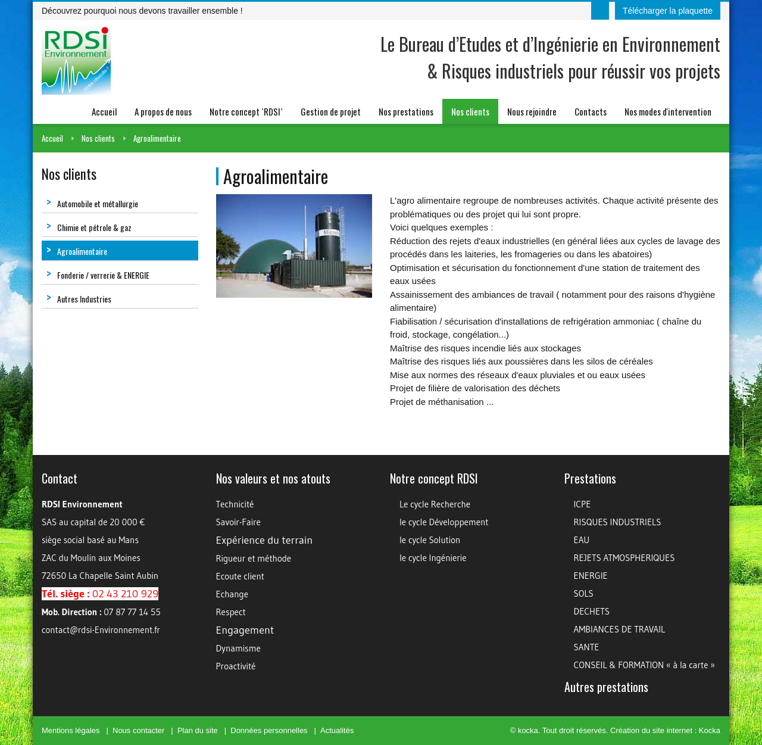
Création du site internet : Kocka (665, 730)
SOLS (584, 593)
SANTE (586, 647)
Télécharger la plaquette (668, 10)
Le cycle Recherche (434, 504)
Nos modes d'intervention (667, 111)
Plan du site (197, 730)
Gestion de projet (331, 111)
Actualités (337, 730)
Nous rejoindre (532, 111)
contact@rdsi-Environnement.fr (101, 629)
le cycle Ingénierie (433, 557)
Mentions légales (71, 730)
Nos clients (470, 111)
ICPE (582, 504)
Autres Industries (78, 298)
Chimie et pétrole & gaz (89, 227)
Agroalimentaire (157, 138)
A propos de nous (163, 111)
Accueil (104, 111)
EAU (582, 539)
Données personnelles (268, 730)
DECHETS (592, 611)
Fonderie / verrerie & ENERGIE (97, 275)
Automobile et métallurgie (92, 203)
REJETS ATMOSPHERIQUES (624, 557)
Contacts (590, 111)
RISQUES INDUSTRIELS (617, 522)
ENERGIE (591, 575)
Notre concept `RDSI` (246, 111)
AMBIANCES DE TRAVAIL (620, 629)
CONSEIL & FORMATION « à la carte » (644, 665)
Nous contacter (138, 730)
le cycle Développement (444, 522)
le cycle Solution (429, 539)
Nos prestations (406, 111)
